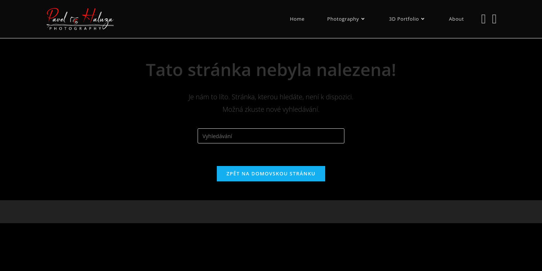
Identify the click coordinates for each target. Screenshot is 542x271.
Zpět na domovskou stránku (271, 173)
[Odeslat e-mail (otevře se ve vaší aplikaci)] (494, 19)
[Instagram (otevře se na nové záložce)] (483, 19)
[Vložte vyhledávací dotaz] (271, 135)
